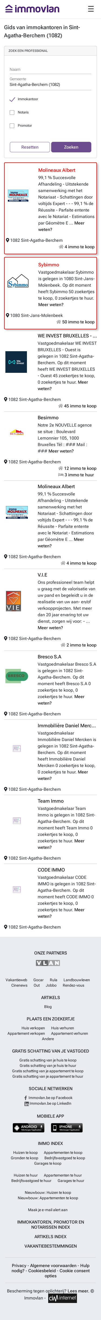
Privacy (19, 1265)
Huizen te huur (26, 1175)
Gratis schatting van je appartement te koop (47, 1071)
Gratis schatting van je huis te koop (47, 1060)
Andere (48, 1039)
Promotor (25, 125)
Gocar (38, 980)
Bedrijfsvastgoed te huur (31, 1180)
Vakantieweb (16, 980)
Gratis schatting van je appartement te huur (47, 1076)
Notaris (23, 112)
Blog (48, 1006)
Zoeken (71, 147)
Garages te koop (47, 1163)
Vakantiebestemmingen (51, 1246)
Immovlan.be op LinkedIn (48, 1103)
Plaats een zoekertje (51, 1018)
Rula (53, 980)
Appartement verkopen (26, 1033)
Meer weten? (51, 304)
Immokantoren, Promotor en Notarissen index (50, 1225)
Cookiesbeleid (42, 1270)
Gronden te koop (24, 1158)
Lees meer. (78, 1291)
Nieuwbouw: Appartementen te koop (48, 1198)
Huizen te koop (25, 1152)
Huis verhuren (62, 1028)
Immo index (50, 1143)
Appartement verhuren (69, 1033)
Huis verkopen (33, 1028)
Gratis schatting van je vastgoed (50, 1051)
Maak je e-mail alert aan (48, 1210)
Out (37, 985)
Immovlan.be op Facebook (47, 1097)
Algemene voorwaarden (54, 1265)
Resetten (30, 147)
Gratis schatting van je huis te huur (48, 1065)
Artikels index (50, 1236)
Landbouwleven (77, 980)
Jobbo (51, 985)
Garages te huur (71, 1180)
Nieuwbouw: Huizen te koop (48, 1192)
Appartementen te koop (63, 1152)
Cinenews (19, 985)
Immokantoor (28, 99)
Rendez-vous (73, 985)
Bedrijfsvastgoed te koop (64, 1158)
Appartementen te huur (63, 1175)
